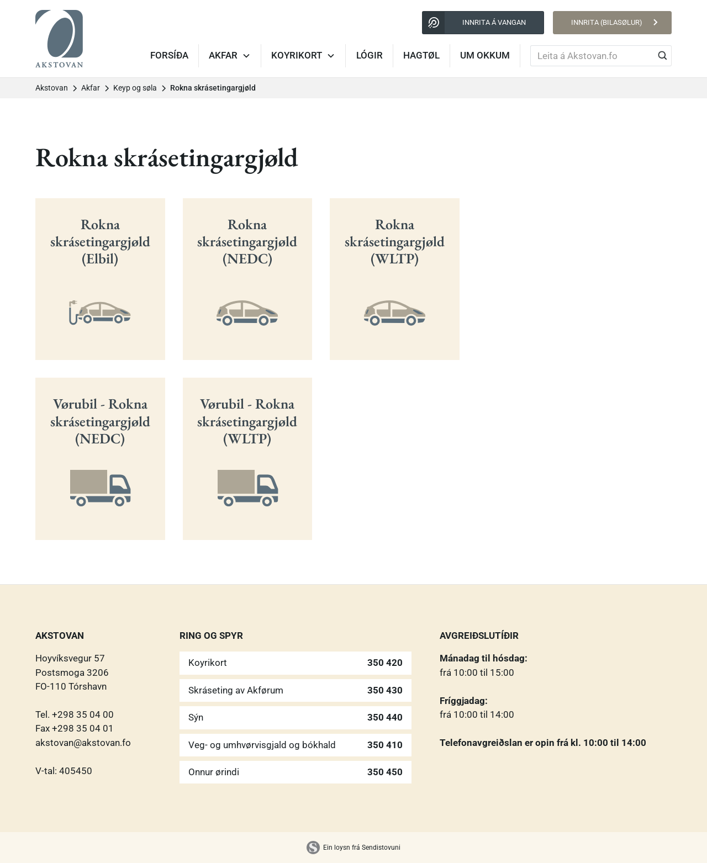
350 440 (385, 717)
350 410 (385, 744)
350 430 (385, 690)
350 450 (385, 771)
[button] (230, 55)
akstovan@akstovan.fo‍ (83, 742)
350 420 (385, 662)
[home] (59, 38)
